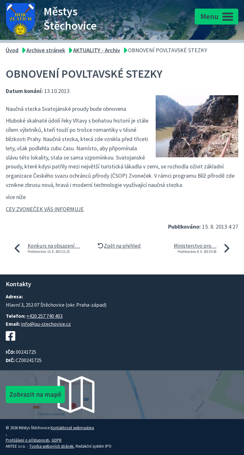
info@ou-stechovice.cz (46, 324)
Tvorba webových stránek (51, 446)
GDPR (56, 440)
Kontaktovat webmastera (72, 427)
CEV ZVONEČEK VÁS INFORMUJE (45, 209)
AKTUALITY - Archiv (96, 50)
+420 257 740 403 (44, 316)
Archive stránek (45, 50)
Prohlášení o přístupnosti (27, 440)
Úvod (12, 50)
